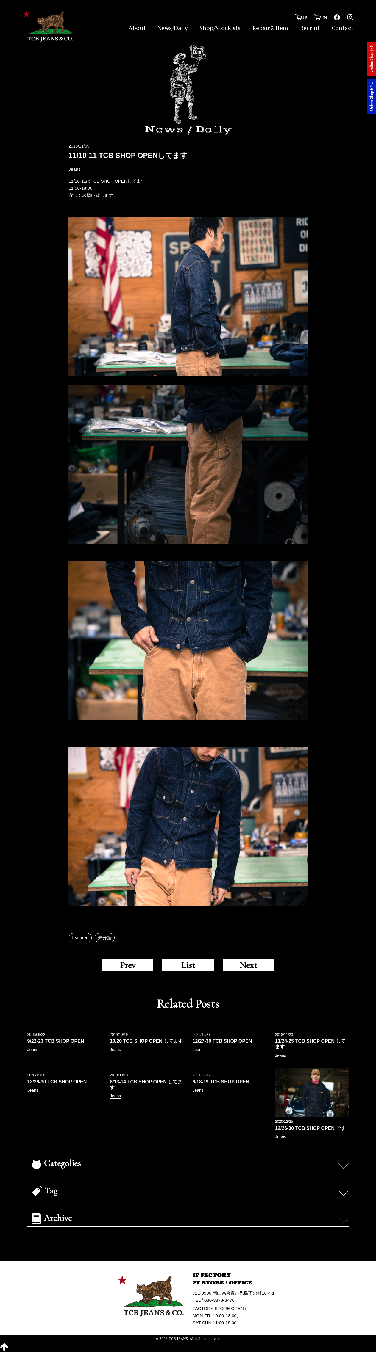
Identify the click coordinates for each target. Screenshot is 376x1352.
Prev (127, 965)
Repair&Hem (270, 28)
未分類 (104, 937)
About (137, 28)
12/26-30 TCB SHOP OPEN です (310, 1128)
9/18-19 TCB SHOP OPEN (221, 1081)
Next (248, 965)
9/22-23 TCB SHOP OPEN (55, 1041)
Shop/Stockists (220, 28)
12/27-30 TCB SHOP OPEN (222, 1041)
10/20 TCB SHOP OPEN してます (146, 1041)
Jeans (74, 169)
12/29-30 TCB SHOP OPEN (57, 1081)
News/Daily (172, 28)
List (188, 965)
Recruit (310, 28)
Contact (342, 28)
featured (80, 937)
